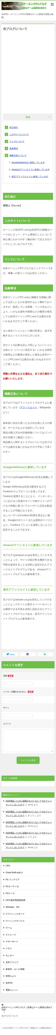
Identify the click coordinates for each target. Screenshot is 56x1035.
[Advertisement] (28, 72)
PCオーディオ (12, 886)
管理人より (11, 976)
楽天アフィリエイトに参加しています (30, 176)
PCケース (10, 893)
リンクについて (16, 141)
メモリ (9, 948)
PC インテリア (13, 879)
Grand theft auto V (14, 872)
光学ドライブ (12, 962)
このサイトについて (19, 134)
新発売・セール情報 (15, 969)
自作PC (9, 983)
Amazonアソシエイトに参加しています (31, 169)
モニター (10, 955)
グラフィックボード (15, 914)
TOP (26, 1008)
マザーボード (12, 941)
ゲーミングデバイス (15, 921)
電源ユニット (12, 990)
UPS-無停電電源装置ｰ (16, 900)
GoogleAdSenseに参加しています (28, 162)
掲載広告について (18, 155)
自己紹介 (13, 127)
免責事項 (13, 148)
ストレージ (11, 934)
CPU (8, 865)
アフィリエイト (28, 407)
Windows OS (12, 907)
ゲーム (9, 928)
